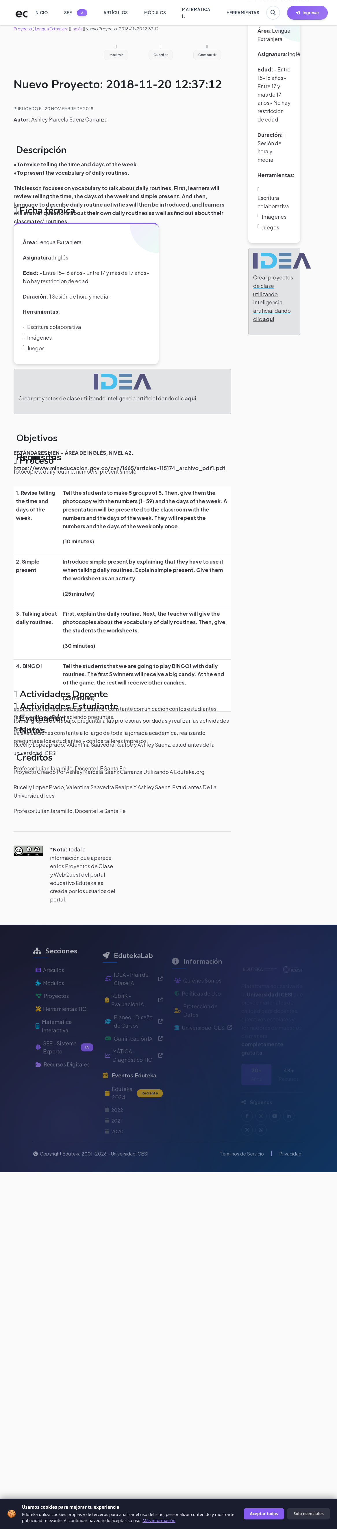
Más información (158, 1520)
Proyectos (52, 1010)
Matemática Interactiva (54, 1040)
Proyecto (23, 28)
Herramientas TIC (61, 1023)
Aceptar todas (264, 1513)
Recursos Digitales (63, 1079)
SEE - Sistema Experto (64, 1062)
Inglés (77, 28)
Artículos (50, 984)
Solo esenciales (308, 1513)
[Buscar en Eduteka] (273, 13)
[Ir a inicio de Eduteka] (18, 13)
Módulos (50, 997)
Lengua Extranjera (51, 28)
